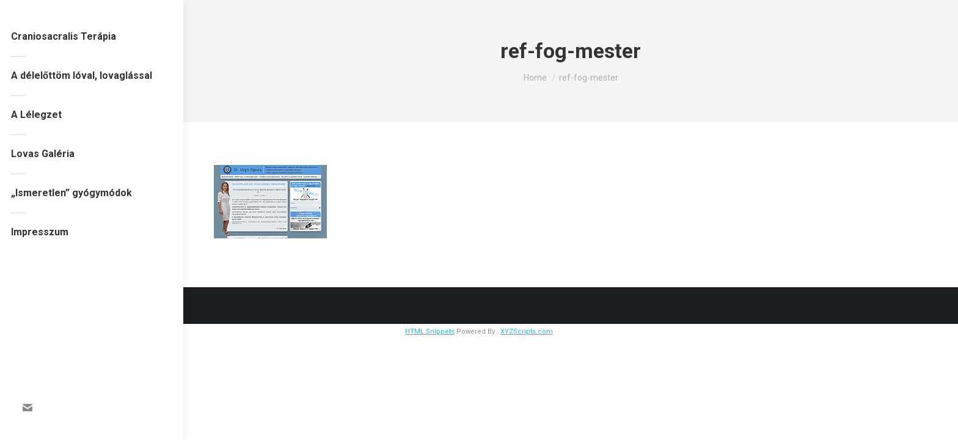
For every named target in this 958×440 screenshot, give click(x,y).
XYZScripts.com (526, 332)
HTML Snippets (430, 332)
